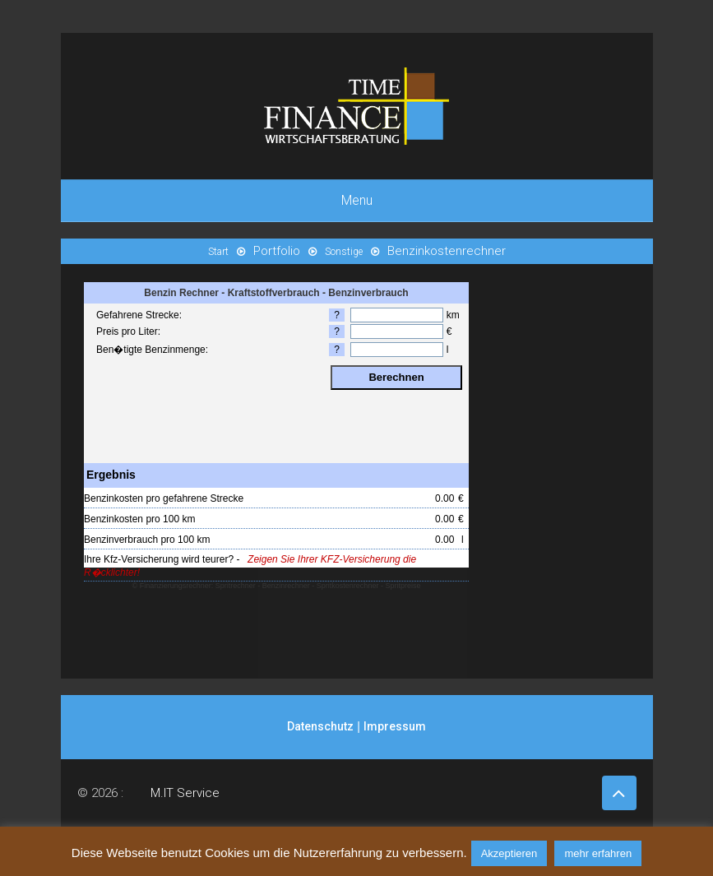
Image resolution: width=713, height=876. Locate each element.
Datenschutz (320, 726)
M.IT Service (185, 793)
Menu (357, 200)
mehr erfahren (598, 853)
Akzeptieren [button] (509, 853)
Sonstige (344, 251)
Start (218, 251)
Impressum (394, 726)
